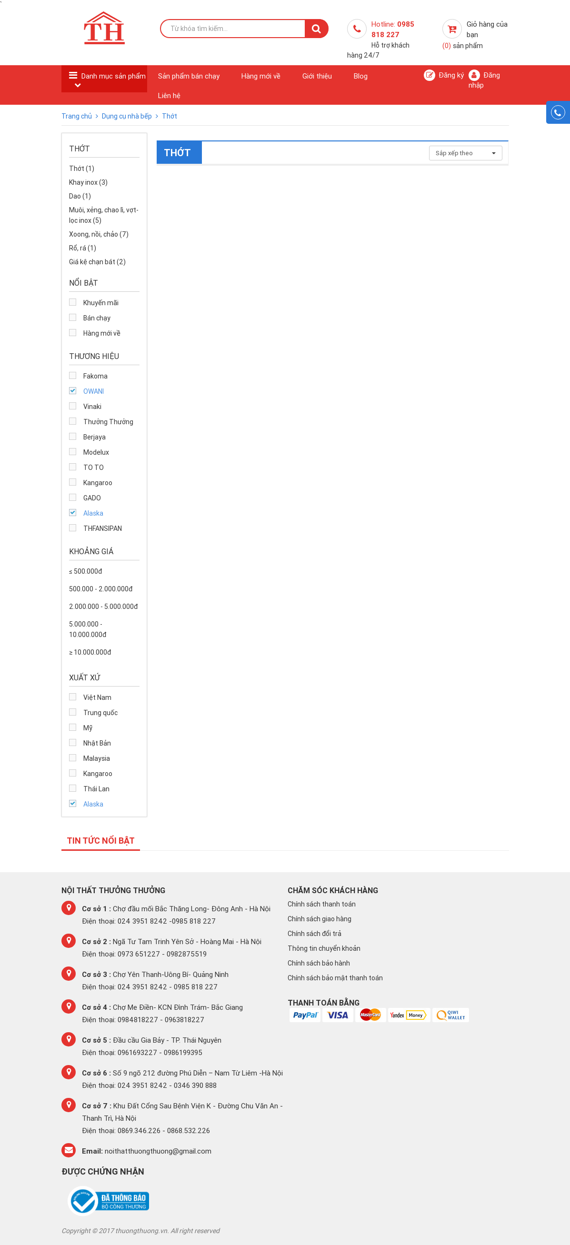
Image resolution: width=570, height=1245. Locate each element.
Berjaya (94, 437)
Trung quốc (100, 712)
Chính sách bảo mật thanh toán (335, 978)
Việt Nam (97, 697)
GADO (92, 498)
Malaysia (96, 758)
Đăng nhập (484, 80)
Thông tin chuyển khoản (324, 948)
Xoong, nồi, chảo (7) (99, 234)
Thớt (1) (81, 168)
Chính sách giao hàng (319, 919)
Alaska (93, 513)
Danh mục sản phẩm (113, 75)
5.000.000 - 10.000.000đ (87, 629)
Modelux (96, 452)
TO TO (93, 467)
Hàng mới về (260, 75)
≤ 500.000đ (85, 571)
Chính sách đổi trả (314, 933)
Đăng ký (444, 75)
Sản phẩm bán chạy (189, 75)
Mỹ (87, 728)
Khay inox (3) (88, 182)
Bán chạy (96, 318)
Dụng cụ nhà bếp (127, 116)
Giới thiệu (317, 75)
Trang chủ (77, 116)
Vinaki (92, 406)
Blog (361, 75)
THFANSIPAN (102, 528)
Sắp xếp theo (466, 153)
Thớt (169, 116)
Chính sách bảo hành (319, 963)
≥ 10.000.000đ (90, 652)
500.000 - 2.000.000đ (100, 589)
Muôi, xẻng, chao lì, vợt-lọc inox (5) (104, 215)
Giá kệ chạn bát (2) (97, 262)
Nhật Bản (97, 743)
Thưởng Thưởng (108, 422)
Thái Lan (96, 789)
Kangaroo (97, 482)
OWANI (93, 391)
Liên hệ (169, 95)
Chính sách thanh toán (322, 904)
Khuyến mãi (101, 303)
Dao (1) (80, 196)
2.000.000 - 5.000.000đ (103, 606)
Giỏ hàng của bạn (475, 35)
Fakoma (95, 376)
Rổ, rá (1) (82, 248)
